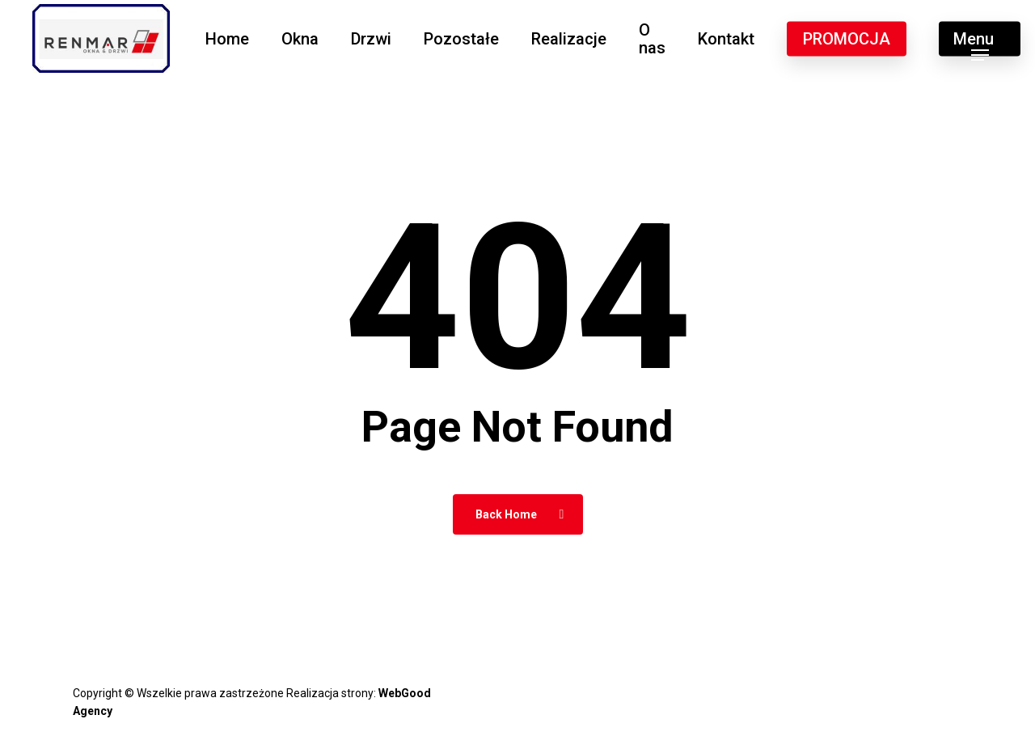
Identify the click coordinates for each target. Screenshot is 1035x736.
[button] (979, 38)
